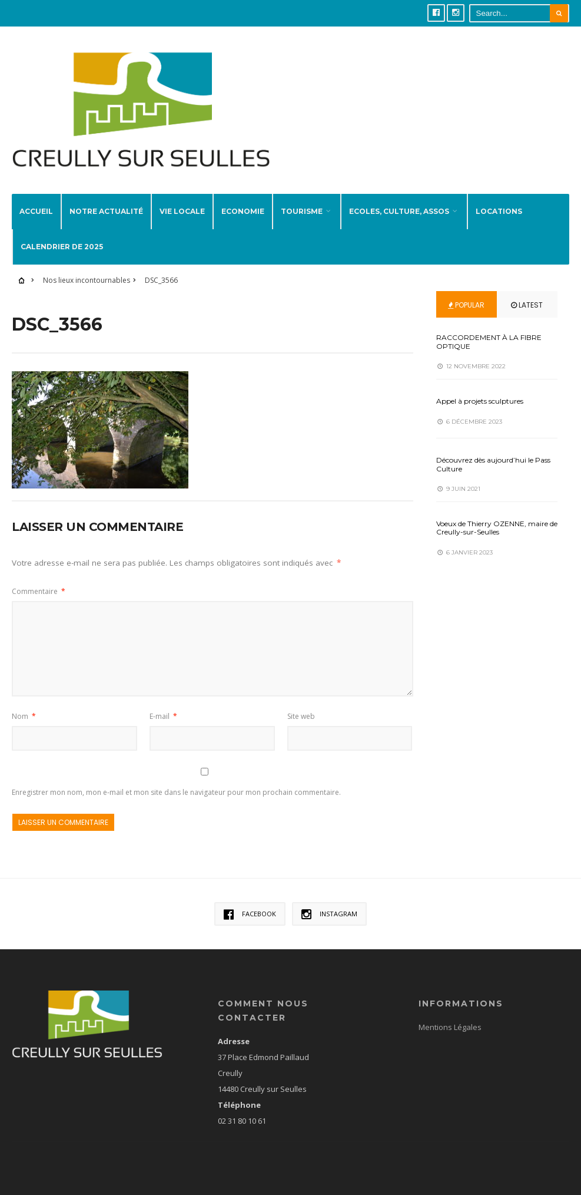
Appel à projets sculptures (479, 401)
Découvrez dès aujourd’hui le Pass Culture (493, 464)
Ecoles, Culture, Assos (399, 211)
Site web (301, 716)
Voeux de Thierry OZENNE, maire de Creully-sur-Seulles (496, 527)
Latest (527, 305)
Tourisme (302, 211)
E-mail (163, 716)
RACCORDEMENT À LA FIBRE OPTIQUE (489, 341)
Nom (24, 716)
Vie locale (182, 211)
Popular (466, 305)
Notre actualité (106, 211)
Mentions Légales (450, 1027)
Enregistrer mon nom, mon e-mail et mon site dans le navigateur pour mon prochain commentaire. (176, 792)
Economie (242, 211)
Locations (499, 211)
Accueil (36, 211)
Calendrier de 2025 (62, 246)
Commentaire (38, 591)
